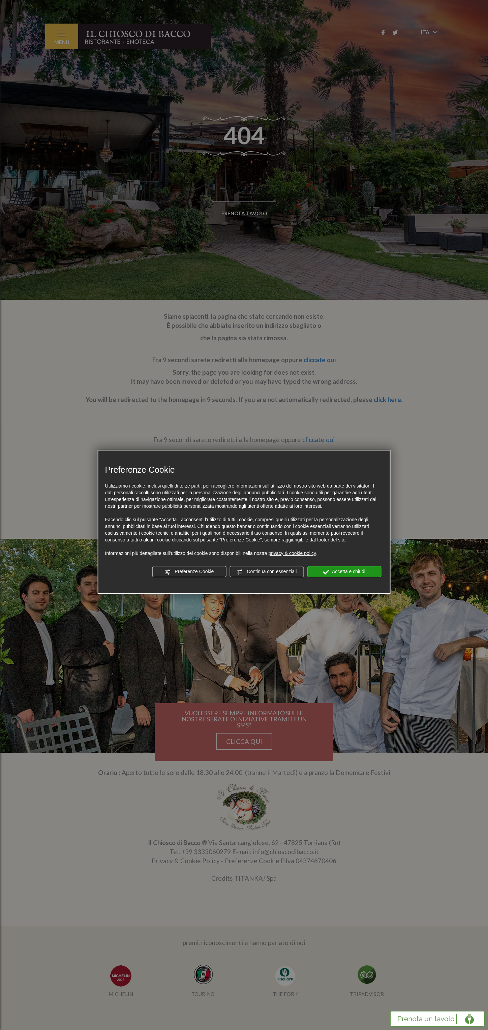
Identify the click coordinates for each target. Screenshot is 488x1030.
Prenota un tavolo (426, 1019)
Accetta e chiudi (344, 572)
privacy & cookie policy (292, 553)
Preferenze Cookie (189, 572)
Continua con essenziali (267, 572)
